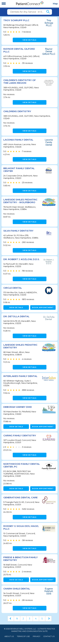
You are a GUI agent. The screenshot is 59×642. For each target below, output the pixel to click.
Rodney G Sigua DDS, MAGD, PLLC (21, 527)
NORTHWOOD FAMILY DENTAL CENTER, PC (21, 465)
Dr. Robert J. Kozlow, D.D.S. (21, 259)
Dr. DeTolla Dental (16, 316)
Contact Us (49, 636)
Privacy (36, 636)
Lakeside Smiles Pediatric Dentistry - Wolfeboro (20, 201)
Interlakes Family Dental (20, 376)
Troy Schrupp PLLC (16, 20)
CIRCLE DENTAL (12, 287)
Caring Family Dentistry (19, 435)
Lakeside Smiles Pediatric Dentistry (20, 346)
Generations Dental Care (20, 497)
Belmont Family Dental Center (19, 169)
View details (29, 40)
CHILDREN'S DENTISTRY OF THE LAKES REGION (19, 81)
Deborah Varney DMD (17, 406)
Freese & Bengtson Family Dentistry (20, 558)
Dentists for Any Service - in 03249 (28, 11)
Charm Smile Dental (16, 588)
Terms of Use (23, 636)
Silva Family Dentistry (18, 230)
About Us (9, 636)
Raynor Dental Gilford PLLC (19, 50)
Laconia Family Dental (18, 139)
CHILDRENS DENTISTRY (17, 111)
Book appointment (42, 307)
